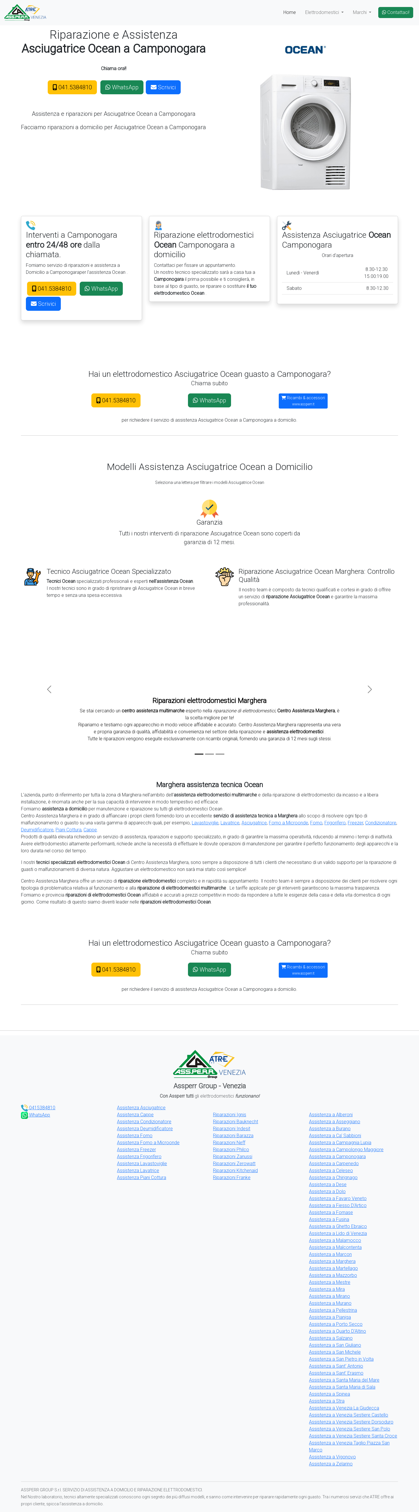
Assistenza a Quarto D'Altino (337, 1331)
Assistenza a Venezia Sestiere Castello (348, 1415)
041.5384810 (72, 87)
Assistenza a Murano (330, 1303)
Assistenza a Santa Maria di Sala (342, 1387)
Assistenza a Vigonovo (332, 1457)
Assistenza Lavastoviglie (142, 1163)
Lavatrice (230, 823)
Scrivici (163, 87)
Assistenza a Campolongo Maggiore (346, 1149)
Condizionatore (380, 823)
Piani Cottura (68, 830)
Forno (316, 823)
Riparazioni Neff (229, 1142)
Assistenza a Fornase (331, 1212)
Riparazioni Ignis (229, 1114)
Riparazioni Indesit (231, 1128)
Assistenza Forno (134, 1135)
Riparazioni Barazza (233, 1135)
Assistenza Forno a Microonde (148, 1142)
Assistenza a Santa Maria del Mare (344, 1380)
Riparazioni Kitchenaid (235, 1170)
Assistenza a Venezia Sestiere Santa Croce (353, 1436)
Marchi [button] (360, 12)
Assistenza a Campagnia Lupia (340, 1142)
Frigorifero (335, 823)
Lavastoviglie (205, 823)
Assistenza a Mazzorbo (333, 1275)
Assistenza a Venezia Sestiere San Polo (349, 1429)
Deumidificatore (37, 830)
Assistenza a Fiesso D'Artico (338, 1205)
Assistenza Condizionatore (144, 1121)
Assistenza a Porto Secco (336, 1324)
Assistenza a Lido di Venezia (338, 1233)
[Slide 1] (199, 754)
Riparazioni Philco (231, 1149)
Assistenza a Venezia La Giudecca (344, 1408)
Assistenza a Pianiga (330, 1317)
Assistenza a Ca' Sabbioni (335, 1135)
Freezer (355, 823)
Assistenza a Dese (328, 1184)
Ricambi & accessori (303, 400)
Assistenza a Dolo (327, 1191)
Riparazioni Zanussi (232, 1156)
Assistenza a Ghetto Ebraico (338, 1226)
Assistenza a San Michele (335, 1352)
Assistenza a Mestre (329, 1282)
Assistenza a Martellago (333, 1268)
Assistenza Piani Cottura (141, 1177)
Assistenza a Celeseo (331, 1170)
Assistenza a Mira (327, 1289)
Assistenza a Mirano (329, 1296)
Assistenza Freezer (136, 1149)
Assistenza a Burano (330, 1128)
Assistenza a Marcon (330, 1254)
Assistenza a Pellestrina (333, 1310)
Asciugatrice (254, 823)
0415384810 (38, 1107)
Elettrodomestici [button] (322, 12)
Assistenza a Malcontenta (335, 1247)
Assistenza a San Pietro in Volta (341, 1359)
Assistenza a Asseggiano (334, 1121)
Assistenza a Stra (327, 1401)
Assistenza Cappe (135, 1114)
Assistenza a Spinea (329, 1394)
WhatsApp (122, 87)
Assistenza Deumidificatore (145, 1128)
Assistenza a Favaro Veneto (338, 1198)
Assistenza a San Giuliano (335, 1345)
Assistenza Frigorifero (139, 1156)
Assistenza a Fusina (329, 1219)
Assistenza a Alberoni (331, 1114)
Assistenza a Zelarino (331, 1464)
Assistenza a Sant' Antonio (336, 1366)
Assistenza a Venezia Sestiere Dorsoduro (351, 1422)
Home (289, 12)
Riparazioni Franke (232, 1177)
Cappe (90, 830)
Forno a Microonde (288, 823)
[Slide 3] (220, 754)
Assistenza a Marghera (332, 1261)
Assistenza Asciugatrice (141, 1107)
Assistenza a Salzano (331, 1338)
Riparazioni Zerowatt (234, 1163)
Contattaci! (395, 12)
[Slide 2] (209, 754)
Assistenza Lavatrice (138, 1170)
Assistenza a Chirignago (333, 1177)
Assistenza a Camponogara (337, 1156)
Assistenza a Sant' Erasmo (336, 1373)
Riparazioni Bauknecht (235, 1121)
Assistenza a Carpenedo (334, 1163)
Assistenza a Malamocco (335, 1240)
